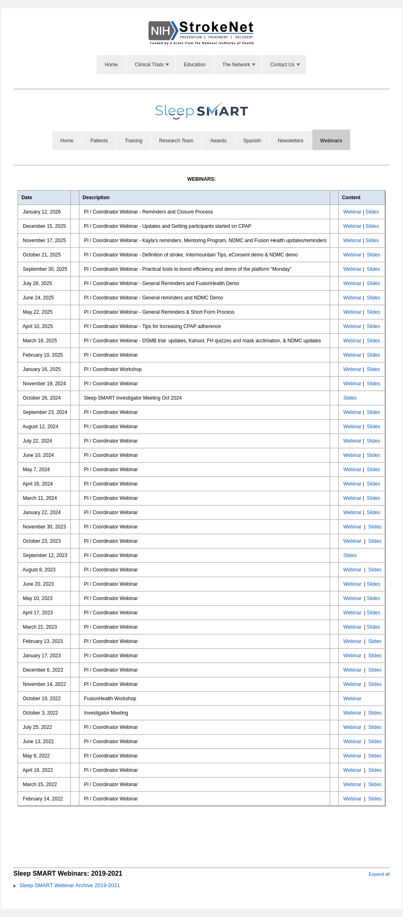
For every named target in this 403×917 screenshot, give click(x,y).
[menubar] (201, 64)
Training (133, 141)
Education (194, 64)
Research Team (176, 141)
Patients (99, 141)
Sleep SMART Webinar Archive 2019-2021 (70, 885)
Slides (372, 212)
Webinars (331, 141)
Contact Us (285, 64)
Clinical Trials (152, 64)
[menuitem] (111, 64)
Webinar (352, 212)
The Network (239, 64)
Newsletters (291, 141)
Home (111, 64)
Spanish (252, 141)
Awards (218, 141)
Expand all (379, 874)
